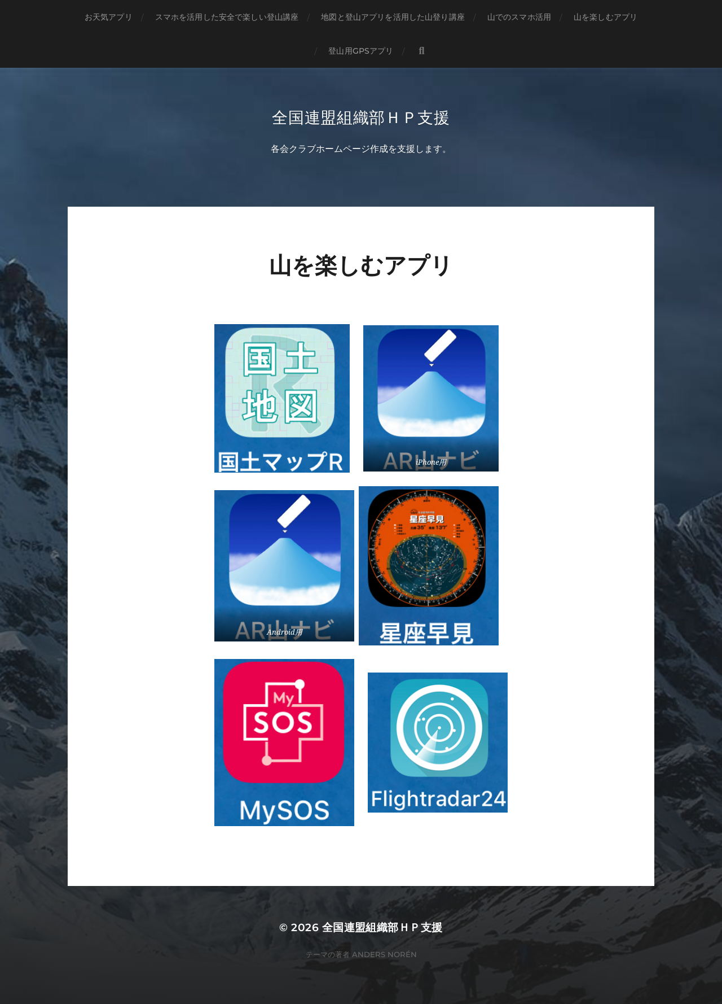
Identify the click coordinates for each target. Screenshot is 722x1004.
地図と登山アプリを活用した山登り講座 (393, 17)
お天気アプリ (109, 17)
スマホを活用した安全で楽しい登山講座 (227, 17)
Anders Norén (384, 954)
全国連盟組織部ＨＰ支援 (361, 117)
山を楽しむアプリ (605, 17)
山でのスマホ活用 (519, 17)
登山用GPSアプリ (360, 51)
